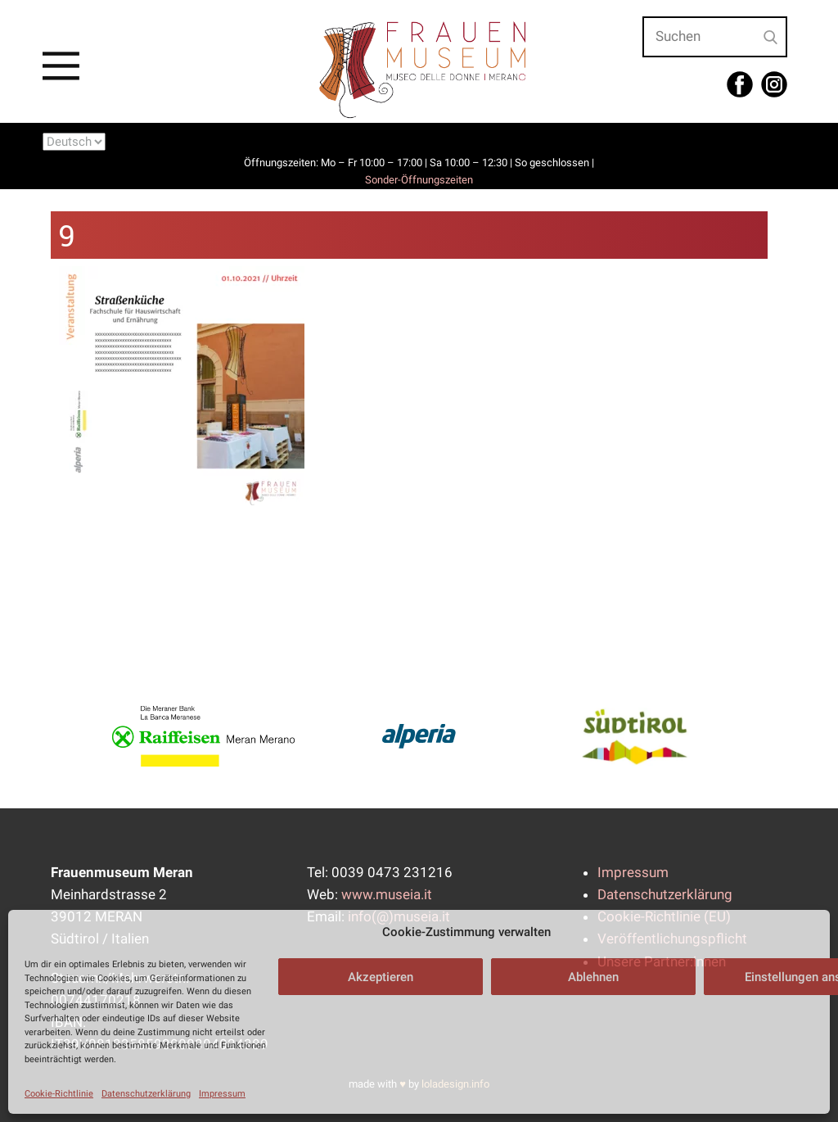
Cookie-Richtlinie (59, 1093)
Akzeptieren (380, 977)
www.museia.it (386, 894)
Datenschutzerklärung (146, 1093)
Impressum (222, 1093)
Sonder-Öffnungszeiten (419, 180)
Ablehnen (593, 977)
